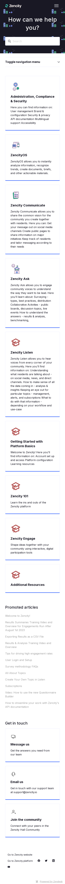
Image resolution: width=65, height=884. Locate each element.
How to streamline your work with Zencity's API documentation (32, 704)
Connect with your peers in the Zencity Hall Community (30, 827)
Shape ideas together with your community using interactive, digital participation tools (32, 548)
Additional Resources (28, 585)
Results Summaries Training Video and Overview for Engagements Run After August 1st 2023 (28, 626)
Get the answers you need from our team (30, 752)
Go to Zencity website (20, 854)
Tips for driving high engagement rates (29, 653)
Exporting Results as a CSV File (24, 636)
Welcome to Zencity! (17, 615)
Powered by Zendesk (51, 881)
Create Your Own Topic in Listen (25, 679)
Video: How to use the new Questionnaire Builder (30, 694)
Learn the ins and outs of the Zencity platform (28, 504)
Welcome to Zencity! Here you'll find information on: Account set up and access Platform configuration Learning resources (32, 458)
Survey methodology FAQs (21, 666)
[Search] (32, 41)
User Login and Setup (18, 660)
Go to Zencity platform (20, 860)
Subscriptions (13, 686)
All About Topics (15, 673)
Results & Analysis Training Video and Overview (28, 645)
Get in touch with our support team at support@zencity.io (32, 790)
